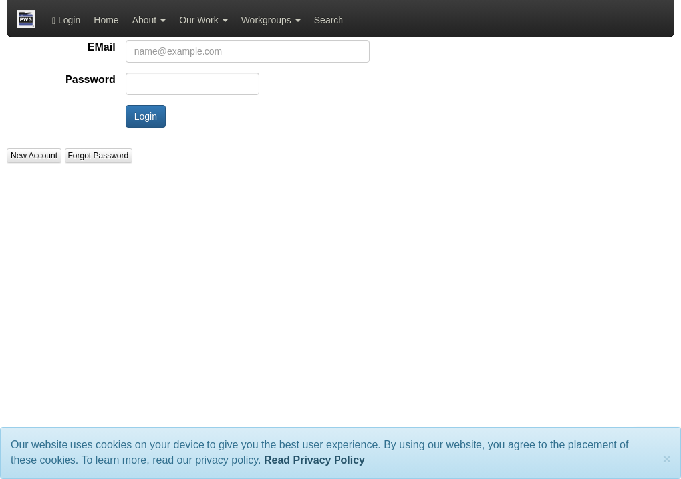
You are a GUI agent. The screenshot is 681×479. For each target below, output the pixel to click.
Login (66, 20)
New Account (34, 155)
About (149, 20)
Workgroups (271, 20)
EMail (102, 47)
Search (328, 20)
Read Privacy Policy (314, 460)
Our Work (203, 20)
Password (90, 79)
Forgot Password (98, 155)
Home (106, 20)
